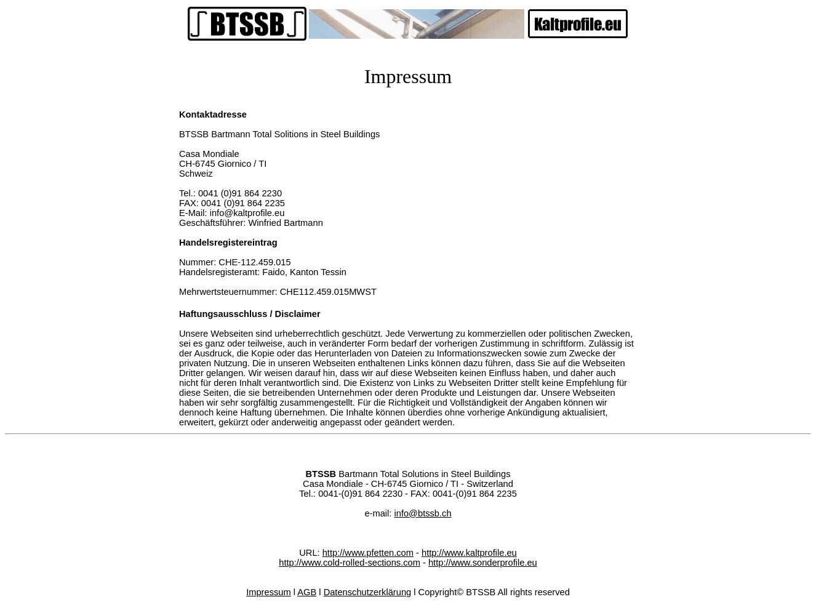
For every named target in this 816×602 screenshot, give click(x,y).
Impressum (268, 592)
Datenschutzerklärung (368, 592)
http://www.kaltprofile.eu (469, 553)
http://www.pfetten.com (368, 553)
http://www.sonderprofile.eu (482, 563)
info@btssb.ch (422, 513)
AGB (306, 592)
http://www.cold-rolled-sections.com (349, 563)
